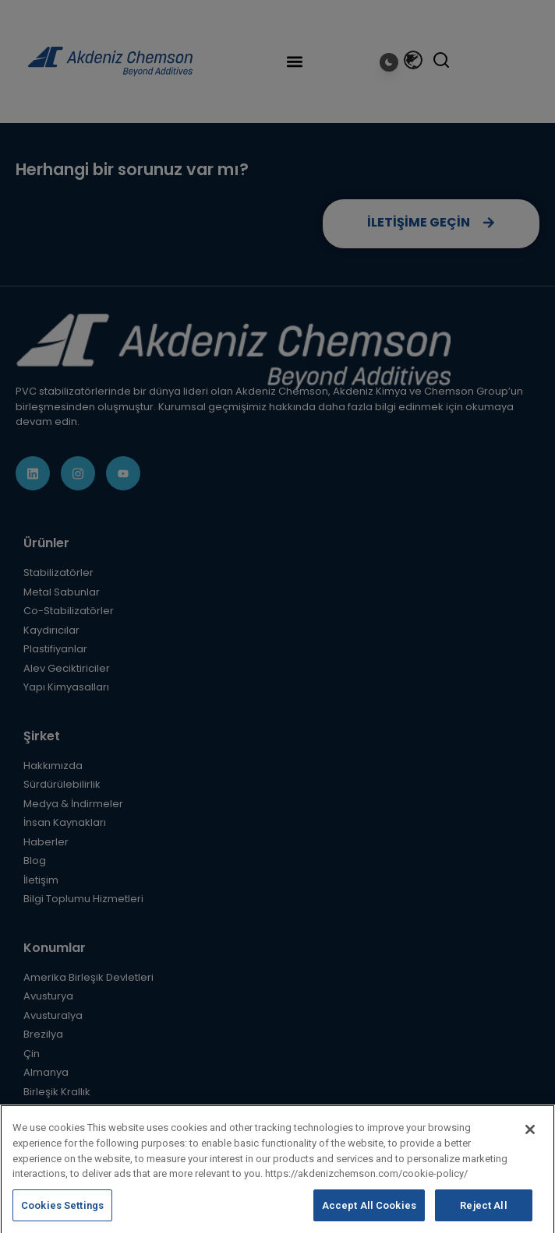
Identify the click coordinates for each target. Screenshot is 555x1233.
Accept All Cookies (369, 1212)
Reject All (483, 1212)
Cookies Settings (62, 1212)
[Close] (530, 1136)
